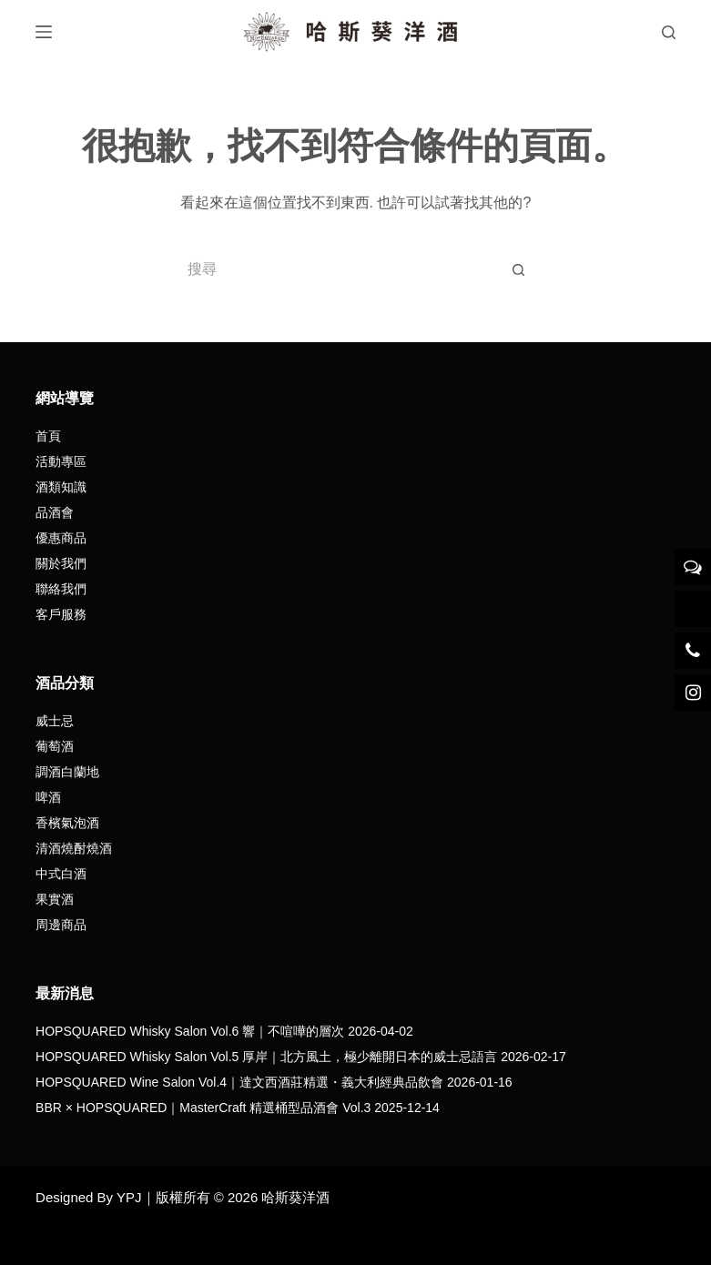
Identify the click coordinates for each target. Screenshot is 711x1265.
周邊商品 (61, 924)
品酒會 (55, 512)
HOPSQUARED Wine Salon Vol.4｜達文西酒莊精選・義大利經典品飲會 (239, 1082)
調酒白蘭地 (67, 771)
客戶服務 (61, 614)
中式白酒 (61, 873)
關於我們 (61, 563)
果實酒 (55, 899)
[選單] (44, 32)
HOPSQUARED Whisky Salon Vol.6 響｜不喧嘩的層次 (190, 1031)
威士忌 (55, 720)
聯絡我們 (61, 589)
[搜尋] (668, 32)
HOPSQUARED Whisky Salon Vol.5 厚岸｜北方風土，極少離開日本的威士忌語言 (266, 1056)
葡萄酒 (55, 746)
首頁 (48, 436)
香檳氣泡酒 (67, 822)
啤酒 (48, 797)
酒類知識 (61, 487)
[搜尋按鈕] (519, 269)
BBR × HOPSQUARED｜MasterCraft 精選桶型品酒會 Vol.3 (203, 1107)
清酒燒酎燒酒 (74, 848)
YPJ (129, 1197)
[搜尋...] (337, 269)
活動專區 (61, 461)
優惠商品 (61, 538)
